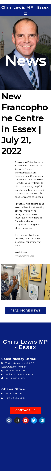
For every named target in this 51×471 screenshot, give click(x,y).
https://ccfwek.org (25, 256)
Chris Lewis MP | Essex (25, 7)
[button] (25, 13)
